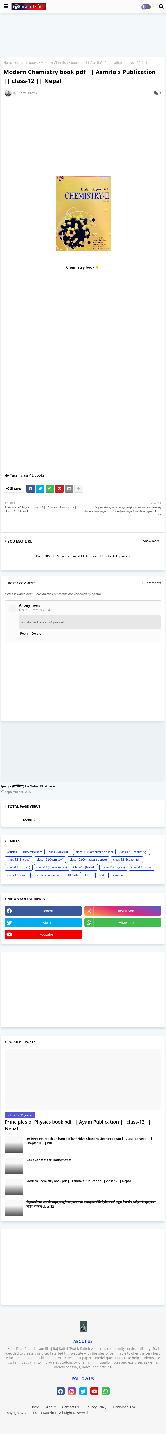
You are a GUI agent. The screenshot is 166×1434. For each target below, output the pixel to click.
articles (12, 852)
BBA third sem (32, 852)
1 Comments (151, 583)
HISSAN (73, 875)
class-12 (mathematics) (51, 867)
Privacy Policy (95, 1407)
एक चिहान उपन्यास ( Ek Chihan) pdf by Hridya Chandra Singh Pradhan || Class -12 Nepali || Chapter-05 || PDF (89, 1140)
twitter (46, 922)
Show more (151, 541)
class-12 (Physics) (113, 867)
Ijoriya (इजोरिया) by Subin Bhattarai (28, 786)
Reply (24, 633)
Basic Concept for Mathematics (48, 1160)
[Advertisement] (83, 990)
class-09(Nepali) (58, 852)
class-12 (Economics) (127, 860)
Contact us (70, 1407)
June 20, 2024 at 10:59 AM (34, 610)
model (102, 875)
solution (117, 875)
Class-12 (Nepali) (84, 867)
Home (8, 62)
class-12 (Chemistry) (50, 860)
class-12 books (26, 62)
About (51, 1407)
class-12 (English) (18, 867)
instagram (126, 911)
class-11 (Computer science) (94, 852)
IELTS (88, 875)
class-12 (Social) (141, 867)
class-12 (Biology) (18, 860)
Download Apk (124, 1407)
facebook (46, 911)
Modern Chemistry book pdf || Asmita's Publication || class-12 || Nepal (78, 1181)
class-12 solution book (47, 875)
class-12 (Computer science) (88, 860)
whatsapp (126, 922)
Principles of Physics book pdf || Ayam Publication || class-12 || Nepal (78, 1125)
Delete (36, 633)
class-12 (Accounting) (133, 852)
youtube (46, 934)
